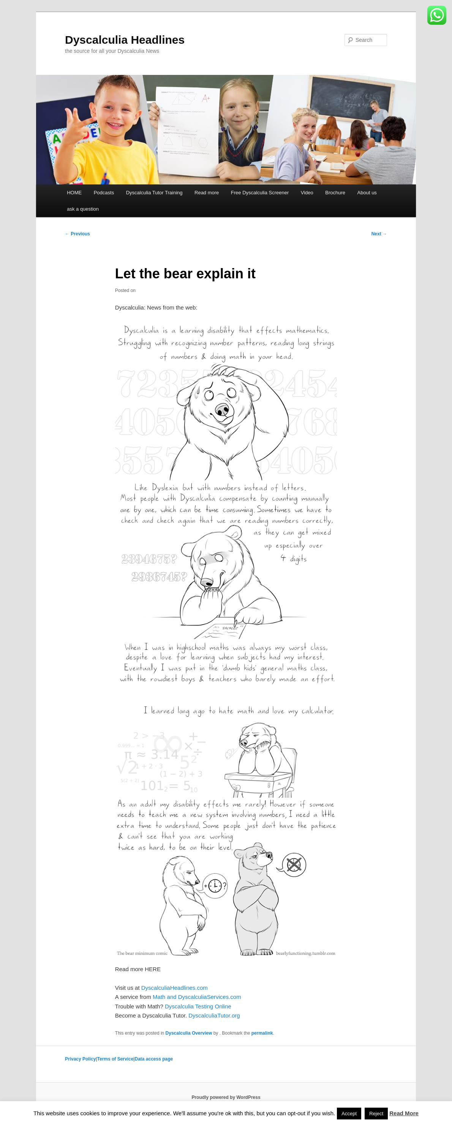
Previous (77, 234)
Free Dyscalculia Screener (260, 192)
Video (307, 192)
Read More (404, 1113)
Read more (206, 192)
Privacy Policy (80, 1059)
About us (367, 192)
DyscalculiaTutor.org (214, 1015)
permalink (262, 1033)
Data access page (153, 1059)
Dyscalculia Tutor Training (154, 192)
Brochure (335, 192)
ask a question (83, 209)
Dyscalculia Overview (189, 1033)
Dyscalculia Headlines (125, 39)
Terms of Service (115, 1059)
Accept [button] (349, 1113)
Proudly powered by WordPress (225, 1097)
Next (379, 234)
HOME (74, 192)
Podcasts (104, 192)
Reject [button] (376, 1113)
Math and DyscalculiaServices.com (197, 997)
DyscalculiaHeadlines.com (174, 987)
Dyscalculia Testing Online (198, 1006)
